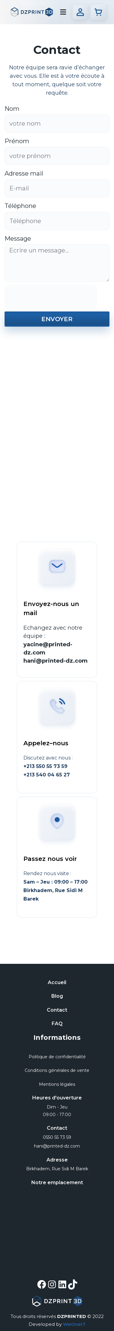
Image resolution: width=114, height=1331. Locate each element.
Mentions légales (57, 1084)
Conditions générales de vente (57, 1070)
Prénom (18, 141)
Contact (57, 1010)
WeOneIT (74, 1324)
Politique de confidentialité (57, 1056)
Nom (13, 108)
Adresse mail (25, 173)
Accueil (57, 982)
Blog (57, 996)
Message (19, 238)
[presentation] (51, 296)
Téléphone (21, 205)
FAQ (57, 1023)
